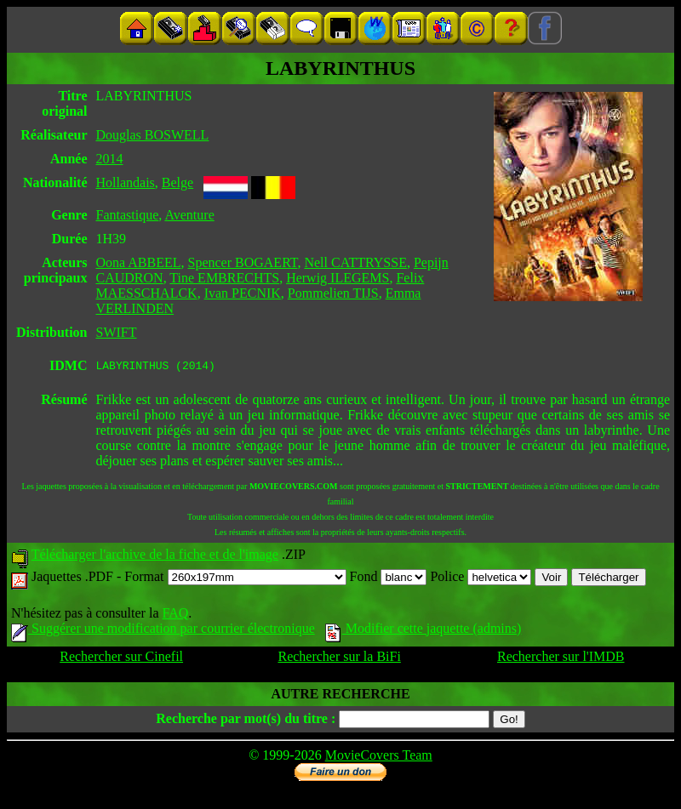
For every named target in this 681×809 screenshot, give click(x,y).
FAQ (175, 615)
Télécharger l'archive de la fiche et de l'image (154, 557)
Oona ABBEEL (138, 262)
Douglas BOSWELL (152, 135)
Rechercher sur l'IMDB (561, 659)
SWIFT (116, 332)
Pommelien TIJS (333, 293)
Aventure (189, 215)
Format (235, 579)
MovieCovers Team (378, 757)
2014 (109, 158)
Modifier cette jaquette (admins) (423, 631)
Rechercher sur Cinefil (121, 659)
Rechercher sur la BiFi (339, 659)
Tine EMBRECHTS (224, 278)
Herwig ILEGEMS (337, 278)
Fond (388, 579)
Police (480, 579)
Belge (177, 182)
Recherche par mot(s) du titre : (245, 721)
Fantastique (127, 215)
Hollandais (125, 182)
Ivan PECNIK (242, 293)
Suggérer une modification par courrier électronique (163, 631)
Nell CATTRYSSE (355, 262)
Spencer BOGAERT (243, 262)
